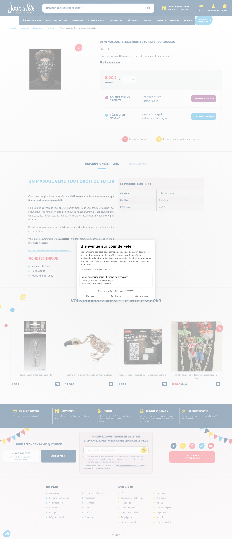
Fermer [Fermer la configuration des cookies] (90, 296)
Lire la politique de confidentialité (95, 269)
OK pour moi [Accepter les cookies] (141, 296)
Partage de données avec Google (98, 280)
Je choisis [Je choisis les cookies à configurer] (116, 296)
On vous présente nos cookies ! (97, 283)
